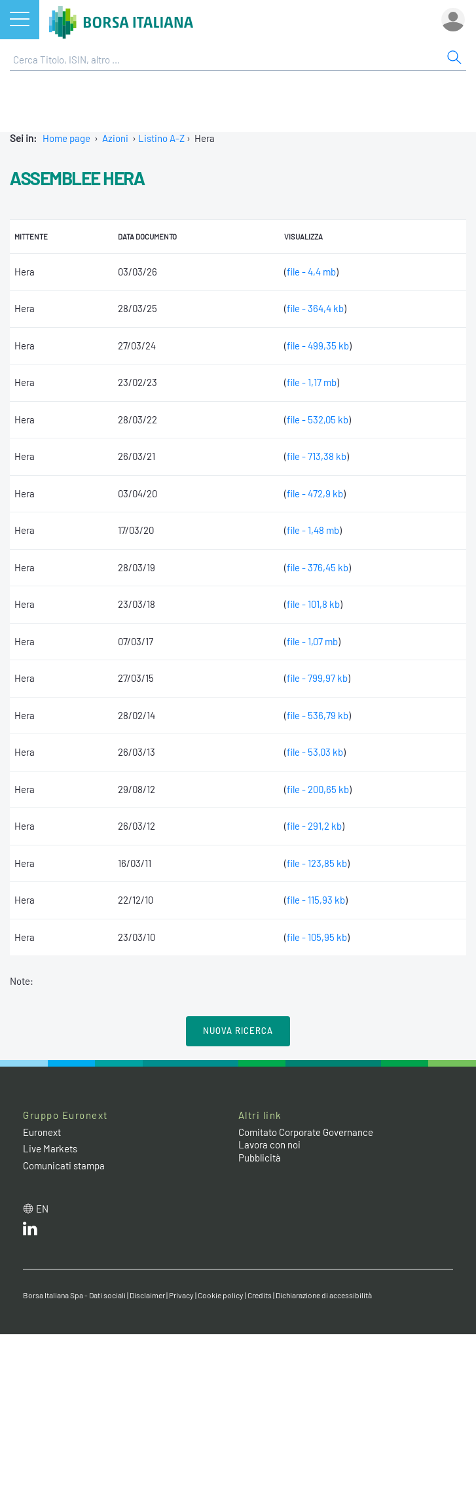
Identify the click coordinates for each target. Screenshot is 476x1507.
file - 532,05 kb (317, 419)
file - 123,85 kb (317, 863)
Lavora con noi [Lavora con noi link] (269, 1144)
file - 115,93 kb (316, 900)
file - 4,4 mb (311, 271)
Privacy (181, 1295)
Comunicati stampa (64, 1165)
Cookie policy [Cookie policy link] (221, 1295)
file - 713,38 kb (316, 456)
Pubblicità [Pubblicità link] (259, 1157)
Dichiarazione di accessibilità (324, 1295)
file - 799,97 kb (317, 678)
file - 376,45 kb (317, 567)
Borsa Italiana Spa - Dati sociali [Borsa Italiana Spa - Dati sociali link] (74, 1295)
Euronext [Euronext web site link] (42, 1132)
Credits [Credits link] (259, 1295)
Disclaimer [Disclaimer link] (147, 1295)
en (42, 1208)
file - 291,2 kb (314, 826)
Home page (66, 138)
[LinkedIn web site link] (30, 1231)
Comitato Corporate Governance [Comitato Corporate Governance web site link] (305, 1132)
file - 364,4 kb (315, 308)
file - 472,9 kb (315, 493)
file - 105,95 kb (317, 937)
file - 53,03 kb (315, 752)
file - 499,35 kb (318, 345)
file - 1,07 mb (312, 641)
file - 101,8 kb (313, 604)
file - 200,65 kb (318, 789)
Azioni (115, 138)
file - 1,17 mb (312, 382)
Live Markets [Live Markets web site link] (50, 1148)
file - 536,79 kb (317, 715)
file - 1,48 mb (313, 530)
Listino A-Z (161, 138)
